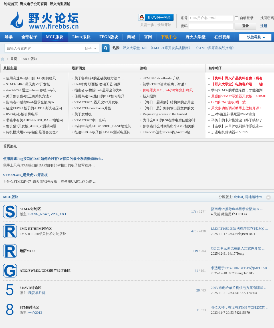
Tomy (240, 253)
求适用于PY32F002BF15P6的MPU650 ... (240, 268)
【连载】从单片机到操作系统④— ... (238, 126)
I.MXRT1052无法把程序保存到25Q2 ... (239, 229)
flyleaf (238, 197)
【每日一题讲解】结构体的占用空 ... (170, 102)
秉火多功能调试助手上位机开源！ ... (238, 108)
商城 (131, 37)
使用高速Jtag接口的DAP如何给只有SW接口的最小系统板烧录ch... (53, 159)
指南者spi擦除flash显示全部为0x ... (32, 102)
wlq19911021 (245, 234)
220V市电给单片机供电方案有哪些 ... (239, 288)
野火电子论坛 (2, 59)
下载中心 (169, 37)
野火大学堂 (196, 37)
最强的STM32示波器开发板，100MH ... (240, 96)
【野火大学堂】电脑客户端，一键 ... (238, 84)
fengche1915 (245, 273)
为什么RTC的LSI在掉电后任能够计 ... (171, 120)
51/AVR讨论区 (30, 288)
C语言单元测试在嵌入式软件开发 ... (238, 248)
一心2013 (35, 313)
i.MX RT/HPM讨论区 (36, 229)
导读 (9, 37)
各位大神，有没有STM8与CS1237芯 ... (239, 307)
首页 (13, 59)
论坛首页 (11, 4)
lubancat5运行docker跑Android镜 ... (168, 132)
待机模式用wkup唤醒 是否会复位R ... (33, 132)
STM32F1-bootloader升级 (92, 108)
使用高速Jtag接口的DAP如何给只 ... (32, 78)
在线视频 (222, 37)
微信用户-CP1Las (234, 214)
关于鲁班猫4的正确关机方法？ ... (31, 96)
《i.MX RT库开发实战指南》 (170, 48)
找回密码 (267, 18)
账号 (184, 18)
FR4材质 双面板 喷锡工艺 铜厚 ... (99, 84)
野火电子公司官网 (33, 4)
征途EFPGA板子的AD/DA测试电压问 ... (35, 108)
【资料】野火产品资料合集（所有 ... (238, 78)
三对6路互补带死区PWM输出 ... (235, 114)
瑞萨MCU (27, 251)
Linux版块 (81, 37)
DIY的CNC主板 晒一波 (228, 102)
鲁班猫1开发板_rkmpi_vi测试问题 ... (33, 126)
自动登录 (244, 18)
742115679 (242, 313)
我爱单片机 (36, 293)
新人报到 (149, 96)
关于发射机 (83, 114)
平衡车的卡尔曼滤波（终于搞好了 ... (238, 120)
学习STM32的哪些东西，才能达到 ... (238, 90)
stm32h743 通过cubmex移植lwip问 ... (33, 90)
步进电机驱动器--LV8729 (230, 132)
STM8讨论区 (29, 307)
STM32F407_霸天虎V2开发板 (28, 84)
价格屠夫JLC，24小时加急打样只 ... (169, 90)
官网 (148, 37)
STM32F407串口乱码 (90, 120)
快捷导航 (254, 37)
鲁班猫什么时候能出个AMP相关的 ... (170, 126)
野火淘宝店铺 (60, 4)
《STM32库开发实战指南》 (215, 48)
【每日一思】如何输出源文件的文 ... (170, 108)
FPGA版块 (108, 37)
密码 (184, 26)
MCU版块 (54, 37)
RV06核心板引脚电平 (22, 114)
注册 (263, 26)
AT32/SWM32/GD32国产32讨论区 (45, 271)
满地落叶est (253, 197)
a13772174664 (246, 293)
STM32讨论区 (30, 209)
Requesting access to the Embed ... (166, 114)
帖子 (88, 49)
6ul (144, 48)
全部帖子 (29, 37)
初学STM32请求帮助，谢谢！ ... (167, 84)
